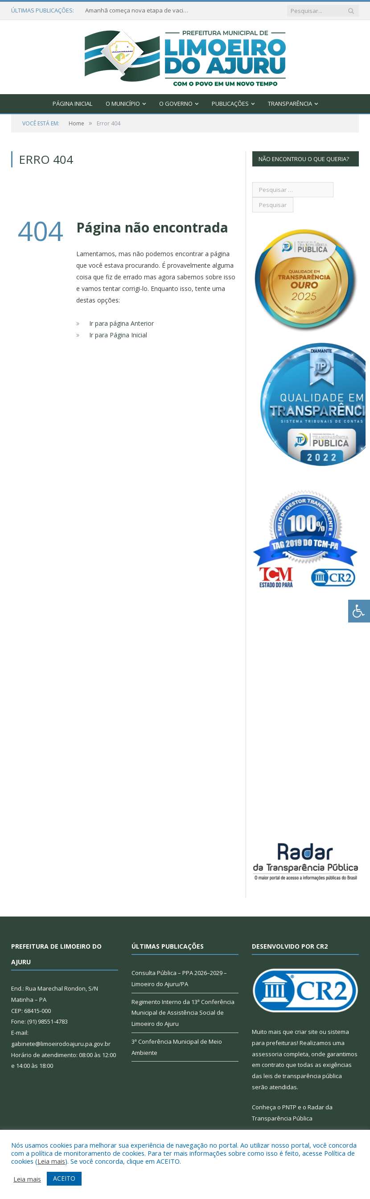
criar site (306, 1032)
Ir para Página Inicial (118, 335)
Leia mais (51, 1161)
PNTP (289, 1107)
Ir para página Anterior (121, 323)
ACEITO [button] (64, 1178)
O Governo (176, 104)
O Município (123, 104)
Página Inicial (72, 104)
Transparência (290, 104)
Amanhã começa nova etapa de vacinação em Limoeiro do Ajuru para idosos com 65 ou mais (138, 10)
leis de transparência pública (302, 1076)
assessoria (267, 1054)
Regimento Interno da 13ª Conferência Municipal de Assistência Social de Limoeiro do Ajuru (183, 1013)
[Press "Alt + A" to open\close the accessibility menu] (359, 611)
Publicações (230, 104)
